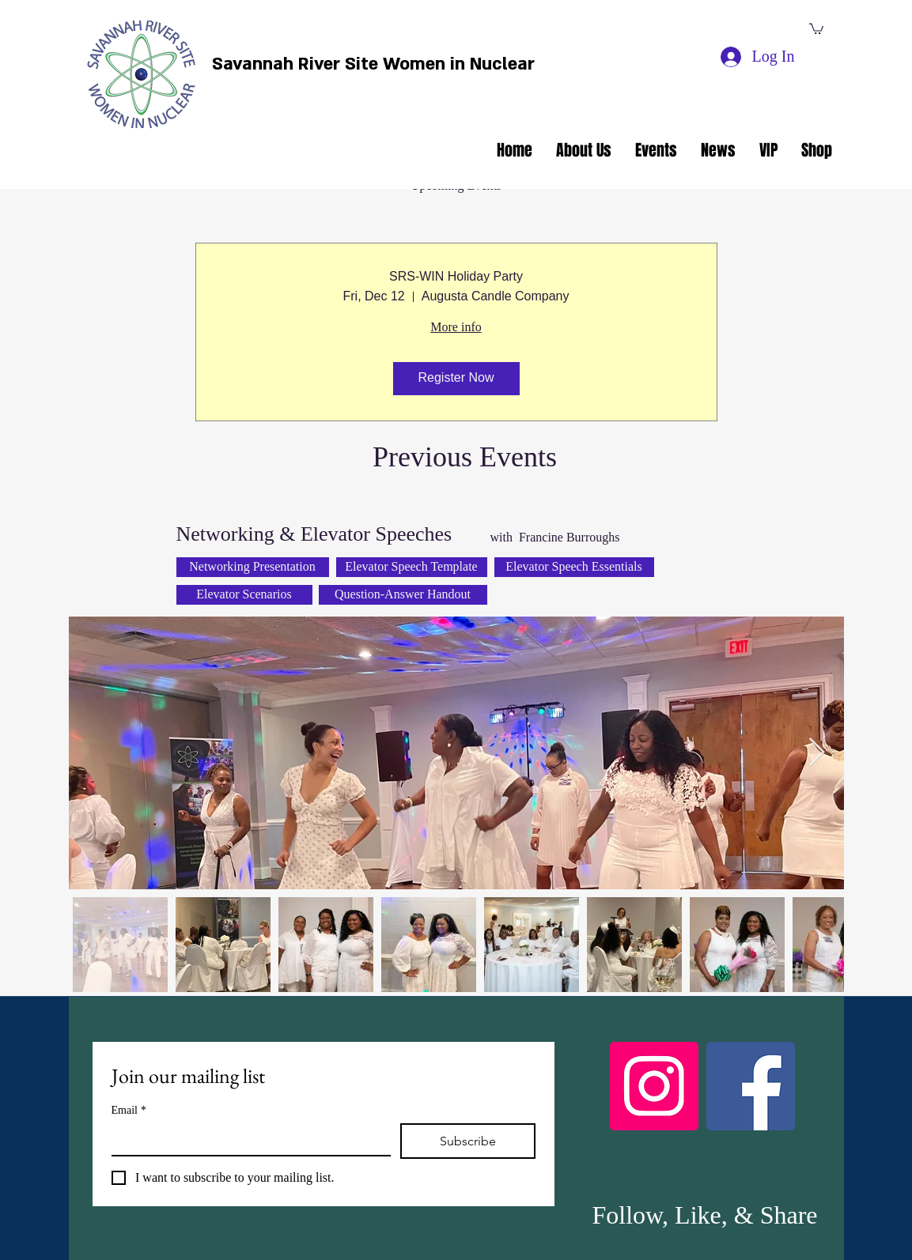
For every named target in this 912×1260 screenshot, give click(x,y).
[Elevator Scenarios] (244, 595)
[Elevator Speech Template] (411, 567)
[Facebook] (750, 1086)
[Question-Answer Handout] (403, 595)
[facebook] (781, 30)
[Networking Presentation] (252, 567)
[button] (816, 28)
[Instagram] (654, 1086)
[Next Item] (817, 753)
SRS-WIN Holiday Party (456, 276)
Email (129, 1110)
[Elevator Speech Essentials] (574, 567)
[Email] (246, 1139)
